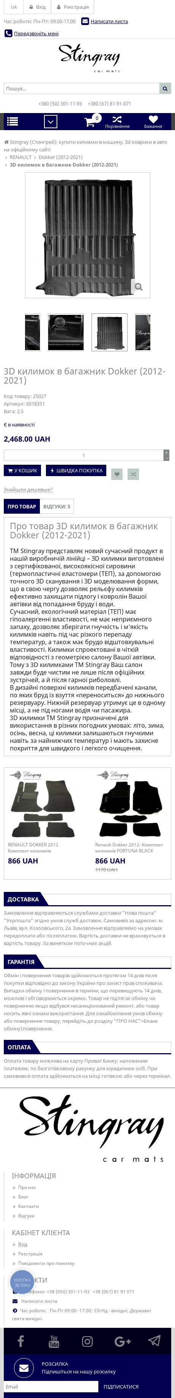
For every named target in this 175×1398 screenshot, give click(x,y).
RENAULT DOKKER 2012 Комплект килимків (33, 848)
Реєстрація (27, 1253)
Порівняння (117, 121)
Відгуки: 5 (56, 506)
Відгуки (23, 1215)
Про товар (22, 506)
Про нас (24, 1187)
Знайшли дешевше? (28, 489)
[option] (109, 332)
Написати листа (109, 21)
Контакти (25, 1206)
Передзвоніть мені (36, 33)
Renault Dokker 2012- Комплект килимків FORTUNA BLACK (129, 848)
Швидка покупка (79, 470)
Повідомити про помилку (43, 1263)
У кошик (25, 470)
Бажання (153, 121)
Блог (20, 1197)
